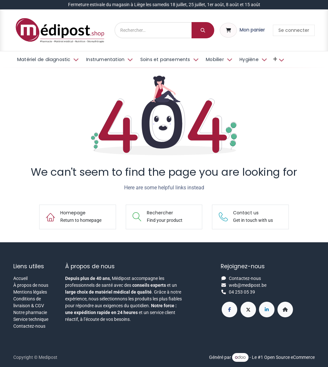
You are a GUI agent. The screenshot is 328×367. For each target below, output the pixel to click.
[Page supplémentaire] (285, 309)
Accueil (20, 278)
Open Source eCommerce (289, 357)
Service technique (30, 319)
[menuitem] (47, 60)
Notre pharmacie (30, 312)
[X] (248, 309)
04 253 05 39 (242, 292)
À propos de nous (30, 285)
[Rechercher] (203, 30)
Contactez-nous (29, 326)
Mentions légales (30, 292)
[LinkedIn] (267, 309)
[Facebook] (229, 309)
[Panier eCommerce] (242, 30)
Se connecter (293, 30)
